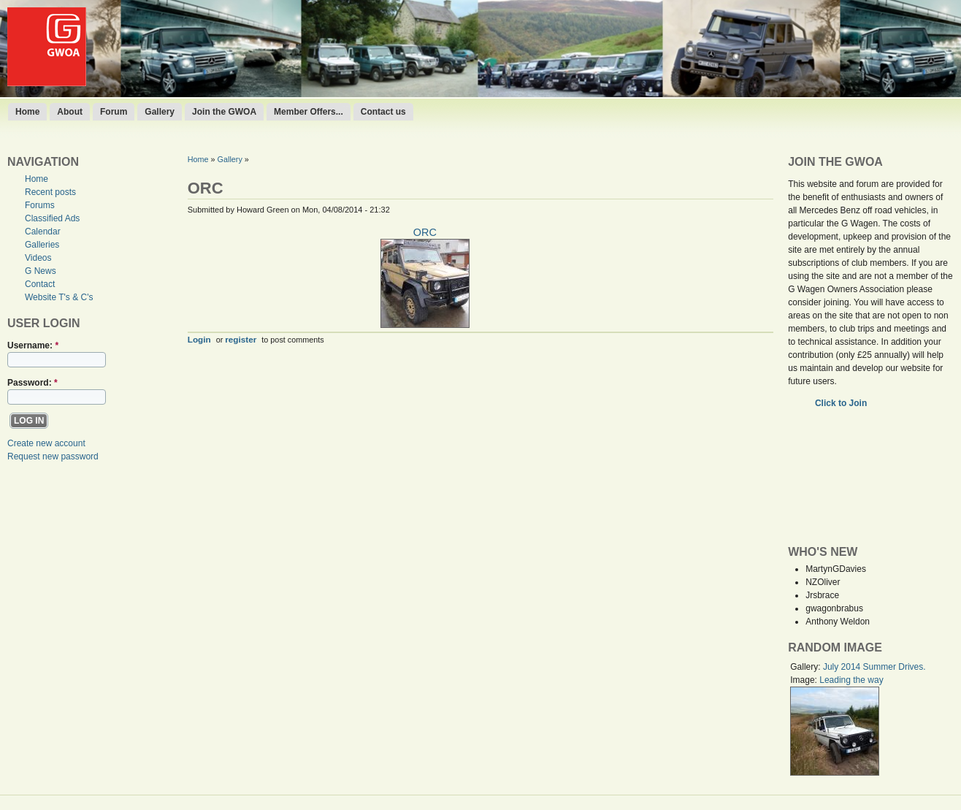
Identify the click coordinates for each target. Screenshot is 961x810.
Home (27, 112)
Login (199, 339)
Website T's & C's (59, 297)
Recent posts (50, 192)
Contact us (383, 112)
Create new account (46, 443)
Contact (40, 284)
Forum (113, 112)
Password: (32, 383)
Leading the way (851, 680)
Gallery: (806, 667)
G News (40, 271)
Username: (32, 345)
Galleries (42, 245)
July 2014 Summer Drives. (874, 667)
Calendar (43, 231)
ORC (425, 232)
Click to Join (842, 403)
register (240, 339)
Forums (40, 205)
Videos (38, 258)
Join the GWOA (224, 112)
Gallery (160, 112)
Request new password (53, 456)
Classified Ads (52, 218)
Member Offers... (308, 112)
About (70, 112)
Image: (804, 680)
